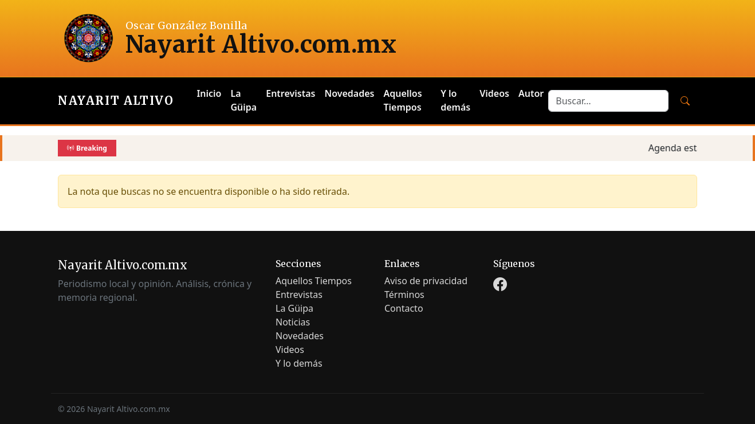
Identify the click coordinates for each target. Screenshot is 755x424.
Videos (494, 93)
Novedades (349, 93)
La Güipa (244, 100)
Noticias (293, 322)
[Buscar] (685, 101)
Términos (404, 294)
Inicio (208, 93)
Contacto (403, 308)
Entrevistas (290, 93)
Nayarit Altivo (116, 100)
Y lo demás (455, 100)
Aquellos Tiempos (402, 100)
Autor (531, 93)
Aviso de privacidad (425, 280)
